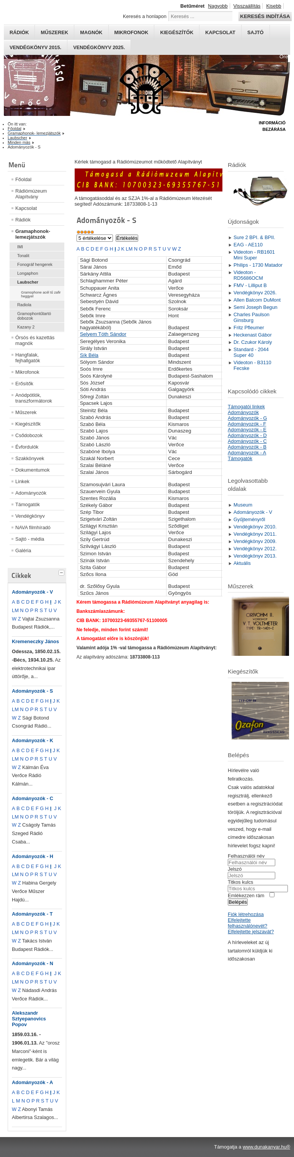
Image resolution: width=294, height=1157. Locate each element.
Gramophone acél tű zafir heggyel (41, 294)
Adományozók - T (32, 914)
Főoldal (23, 179)
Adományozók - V (32, 592)
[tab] (62, 572)
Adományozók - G (247, 418)
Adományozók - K (32, 740)
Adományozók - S (32, 691)
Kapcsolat (220, 32)
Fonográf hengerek (34, 264)
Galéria (23, 550)
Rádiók (19, 32)
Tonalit (23, 255)
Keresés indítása (265, 16)
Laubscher (27, 282)
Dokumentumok (32, 470)
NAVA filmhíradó (33, 527)
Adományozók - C (32, 798)
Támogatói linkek (246, 406)
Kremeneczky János (35, 641)
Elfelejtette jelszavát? (251, 931)
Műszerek (54, 32)
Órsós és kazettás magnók (34, 340)
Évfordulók (26, 447)
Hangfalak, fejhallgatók (27, 357)
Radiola (24, 304)
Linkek (22, 481)
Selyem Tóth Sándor (103, 334)
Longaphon (27, 273)
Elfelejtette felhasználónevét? (247, 923)
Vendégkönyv (30, 516)
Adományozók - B (247, 447)
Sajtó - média (29, 539)
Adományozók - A (32, 1082)
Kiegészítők (176, 32)
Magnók (91, 32)
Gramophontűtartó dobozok (34, 315)
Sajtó (255, 32)
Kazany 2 (25, 327)
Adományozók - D (247, 435)
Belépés (238, 902)
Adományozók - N (32, 963)
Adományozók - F (247, 424)
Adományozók (30, 493)
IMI (20, 246)
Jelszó (235, 869)
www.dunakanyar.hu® (266, 1147)
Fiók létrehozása (246, 914)
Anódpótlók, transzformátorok (33, 398)
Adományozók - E (247, 429)
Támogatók (27, 504)
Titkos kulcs (240, 882)
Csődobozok (28, 435)
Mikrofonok (131, 32)
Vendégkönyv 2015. (35, 47)
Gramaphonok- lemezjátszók (32, 234)
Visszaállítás (247, 6)
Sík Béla (89, 355)
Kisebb (273, 6)
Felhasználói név (246, 856)
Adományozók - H (32, 856)
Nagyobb (217, 6)
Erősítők (24, 383)
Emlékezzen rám (246, 895)
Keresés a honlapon (145, 16)
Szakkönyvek (29, 458)
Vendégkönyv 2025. (99, 47)
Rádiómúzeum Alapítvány (31, 194)
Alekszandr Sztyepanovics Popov (29, 1018)
